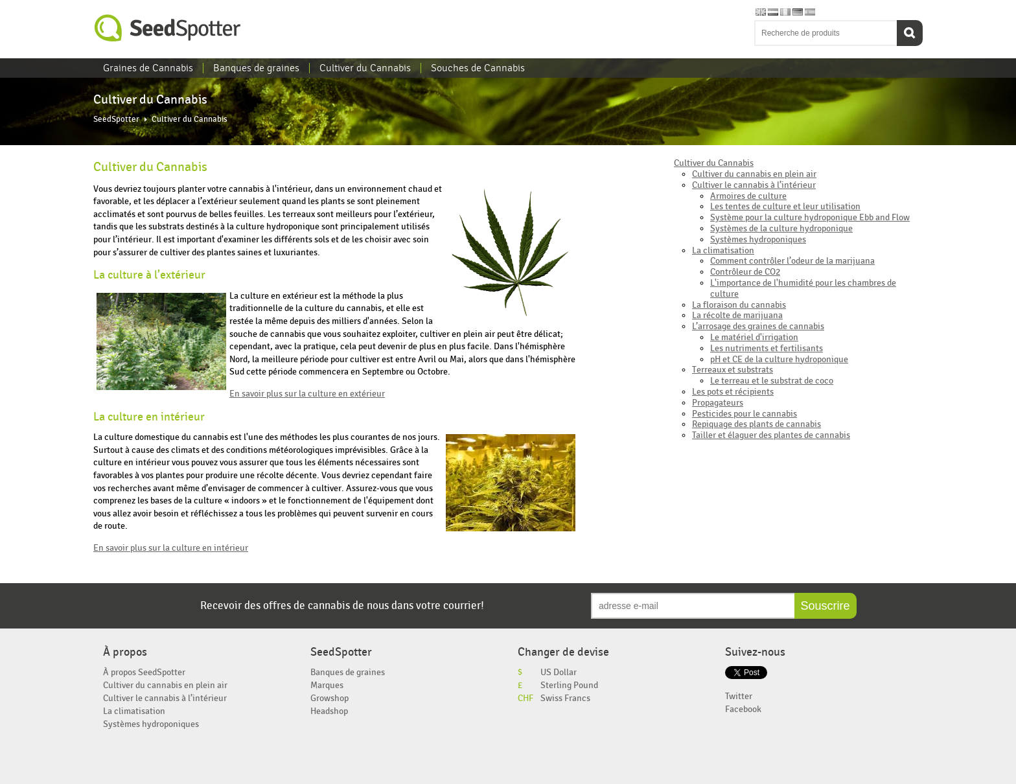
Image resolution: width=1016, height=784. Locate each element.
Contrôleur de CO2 (745, 271)
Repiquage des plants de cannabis (756, 424)
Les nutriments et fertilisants (766, 348)
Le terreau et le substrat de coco (771, 380)
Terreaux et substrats (732, 369)
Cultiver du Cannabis (365, 68)
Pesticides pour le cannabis (744, 413)
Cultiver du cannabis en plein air (754, 173)
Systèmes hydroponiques (758, 239)
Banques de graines (256, 68)
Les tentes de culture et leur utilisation (785, 206)
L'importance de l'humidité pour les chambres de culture (803, 288)
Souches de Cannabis (478, 68)
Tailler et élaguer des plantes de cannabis (771, 435)
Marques (326, 685)
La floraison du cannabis (739, 304)
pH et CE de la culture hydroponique (779, 359)
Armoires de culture (748, 196)
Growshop (329, 698)
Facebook (743, 709)
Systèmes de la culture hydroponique (781, 228)
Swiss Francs (565, 698)
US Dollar (558, 672)
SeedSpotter (167, 28)
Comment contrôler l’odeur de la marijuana (792, 260)
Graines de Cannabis (148, 68)
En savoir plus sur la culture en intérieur (170, 547)
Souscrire (825, 605)
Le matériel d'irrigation (754, 337)
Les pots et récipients (733, 391)
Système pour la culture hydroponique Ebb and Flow (810, 217)
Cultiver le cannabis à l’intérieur (754, 184)
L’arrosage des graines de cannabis (758, 326)
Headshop (329, 711)
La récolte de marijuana (737, 315)
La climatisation (723, 250)
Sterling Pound (569, 685)
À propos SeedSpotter (144, 672)
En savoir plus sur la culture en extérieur (307, 393)
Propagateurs (717, 402)
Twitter (738, 696)
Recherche (910, 33)
